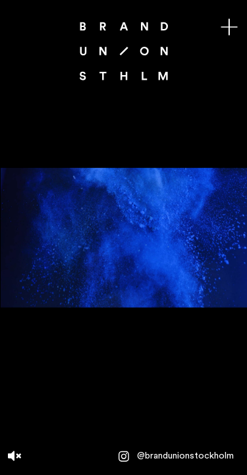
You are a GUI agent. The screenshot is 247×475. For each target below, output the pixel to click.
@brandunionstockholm (175, 456)
